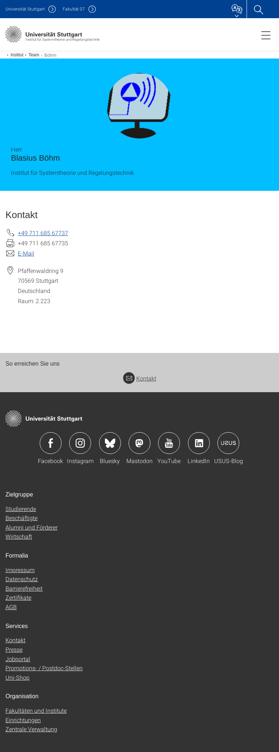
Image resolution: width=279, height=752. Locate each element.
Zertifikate (18, 597)
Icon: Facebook (51, 443)
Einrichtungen (23, 720)
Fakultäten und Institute (36, 710)
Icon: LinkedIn (199, 443)
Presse (14, 649)
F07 (74, 9)
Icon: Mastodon (139, 443)
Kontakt (139, 378)
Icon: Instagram (80, 443)
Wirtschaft (18, 536)
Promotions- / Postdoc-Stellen (44, 668)
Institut (17, 54)
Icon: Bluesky (110, 443)
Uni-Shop (17, 677)
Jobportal (17, 659)
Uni (25, 9)
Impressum (20, 570)
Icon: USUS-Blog (228, 443)
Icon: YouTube (169, 443)
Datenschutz (21, 579)
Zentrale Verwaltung (31, 729)
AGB (11, 607)
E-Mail (26, 253)
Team (33, 54)
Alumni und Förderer (31, 527)
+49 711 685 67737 (43, 233)
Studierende (20, 508)
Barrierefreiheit (24, 588)
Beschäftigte (21, 518)
